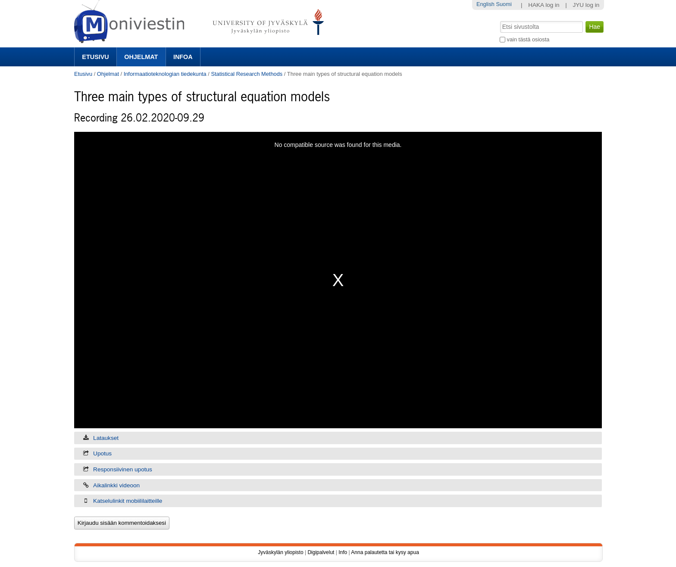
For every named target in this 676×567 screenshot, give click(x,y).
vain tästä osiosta (528, 39)
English (485, 4)
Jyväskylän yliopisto (280, 552)
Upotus (102, 453)
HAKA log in (544, 5)
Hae (499, 20)
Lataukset (106, 438)
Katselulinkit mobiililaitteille (127, 501)
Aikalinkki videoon (116, 485)
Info (342, 552)
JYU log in (586, 5)
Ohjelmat (141, 56)
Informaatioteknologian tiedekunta (165, 74)
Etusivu (95, 56)
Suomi (503, 4)
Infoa (183, 56)
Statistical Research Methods (246, 74)
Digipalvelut (320, 552)
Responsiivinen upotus (122, 469)
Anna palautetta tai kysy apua (385, 552)
